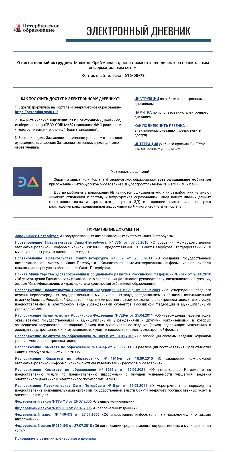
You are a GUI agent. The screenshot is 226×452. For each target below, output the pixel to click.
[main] (138, 31)
